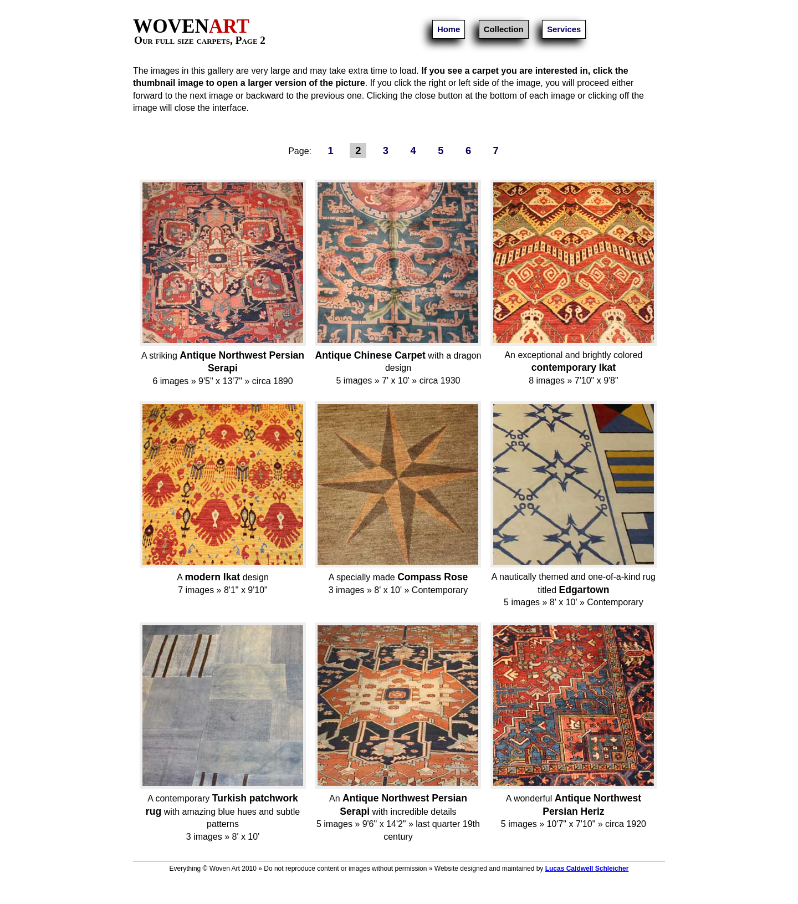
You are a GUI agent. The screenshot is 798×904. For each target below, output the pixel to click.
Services (564, 29)
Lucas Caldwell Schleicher (587, 868)
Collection (504, 29)
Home (448, 29)
